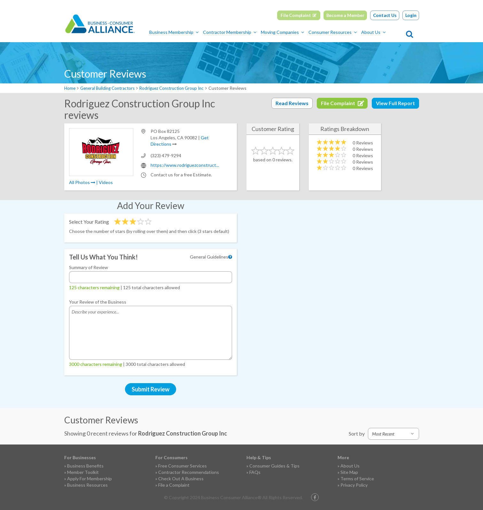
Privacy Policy (354, 485)
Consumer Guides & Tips (274, 465)
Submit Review (150, 389)
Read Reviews (292, 103)
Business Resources (87, 485)
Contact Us (385, 15)
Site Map (349, 472)
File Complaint (296, 15)
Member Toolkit (83, 472)
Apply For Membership (89, 478)
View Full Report (395, 103)
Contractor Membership (244, 32)
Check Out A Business (181, 478)
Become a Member (345, 15)
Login (411, 15)
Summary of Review (88, 267)
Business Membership (188, 32)
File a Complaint (174, 485)
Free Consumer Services (182, 465)
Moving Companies (297, 32)
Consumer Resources (347, 32)
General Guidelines (209, 256)
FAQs (255, 472)
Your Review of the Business (97, 302)
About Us (388, 32)
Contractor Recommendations (188, 472)
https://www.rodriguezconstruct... (185, 165)
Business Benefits (85, 465)
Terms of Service (357, 478)
